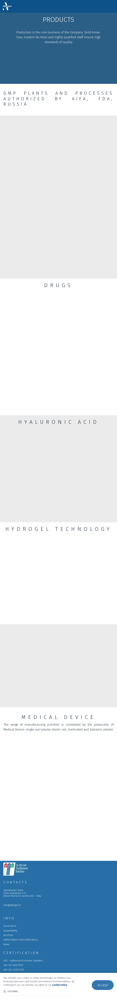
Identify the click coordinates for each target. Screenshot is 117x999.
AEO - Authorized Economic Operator (23, 960)
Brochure (8, 935)
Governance (9, 926)
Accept (103, 985)
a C (20, 939)
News (6, 944)
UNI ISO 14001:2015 (13, 969)
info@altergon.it (12, 905)
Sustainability (10, 930)
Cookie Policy (59, 985)
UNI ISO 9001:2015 (13, 965)
